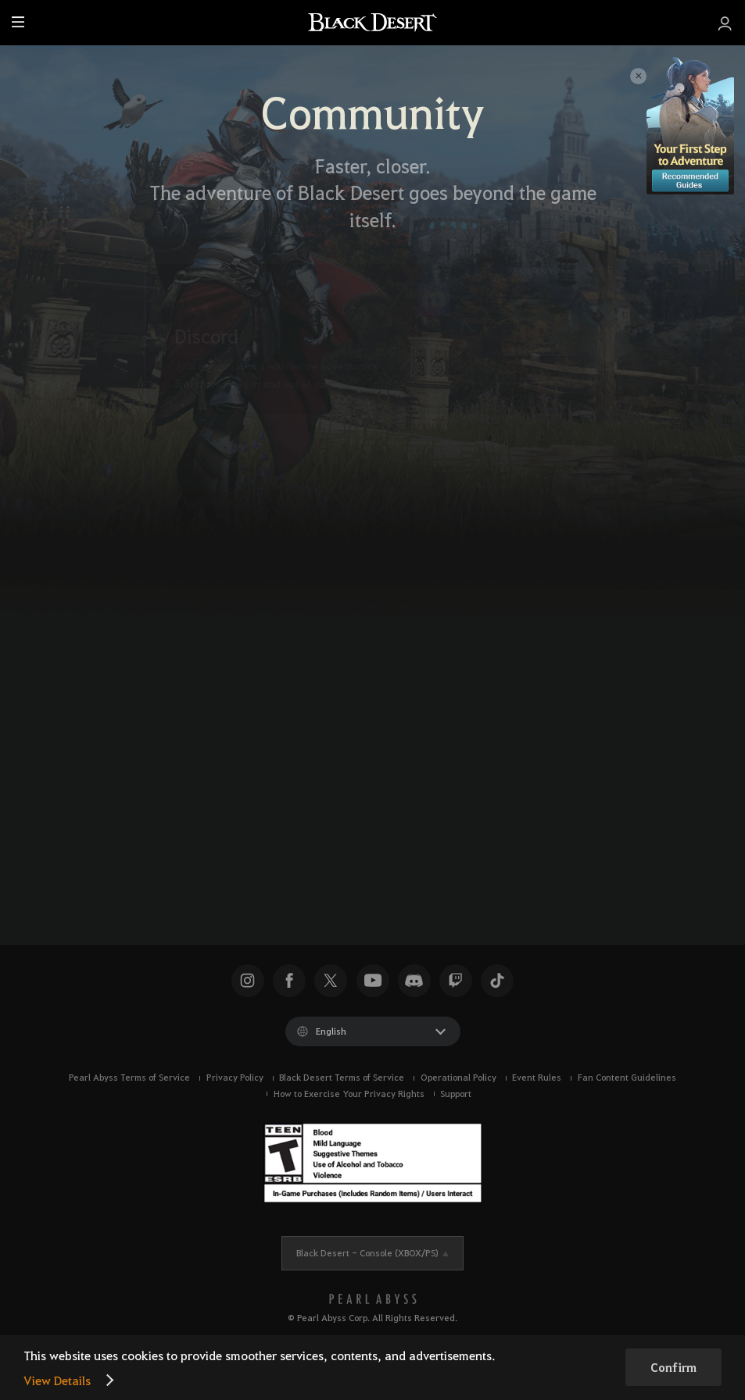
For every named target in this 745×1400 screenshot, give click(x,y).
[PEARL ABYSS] (373, 1298)
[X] (138, 839)
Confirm (673, 1367)
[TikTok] (226, 839)
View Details (57, 1380)
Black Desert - (367, 1253)
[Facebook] (182, 839)
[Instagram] (270, 839)
